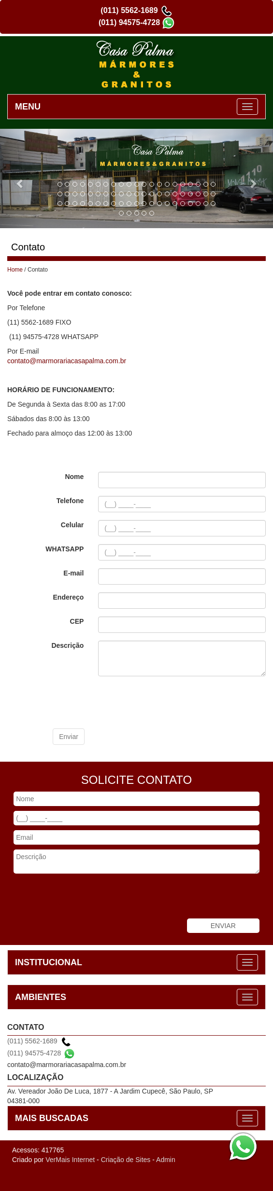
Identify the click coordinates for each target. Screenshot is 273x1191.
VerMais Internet (70, 1160)
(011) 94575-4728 (129, 22)
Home (15, 269)
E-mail (73, 573)
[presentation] (126, 702)
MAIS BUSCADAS (51, 1118)
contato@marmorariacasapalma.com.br (66, 361)
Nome (74, 476)
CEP (77, 621)
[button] (20, 178)
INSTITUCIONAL (48, 962)
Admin (165, 1160)
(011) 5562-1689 (129, 10)
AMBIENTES (40, 997)
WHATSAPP (64, 549)
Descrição (67, 645)
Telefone (70, 501)
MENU (28, 106)
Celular (72, 525)
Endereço (68, 597)
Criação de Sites (126, 1160)
